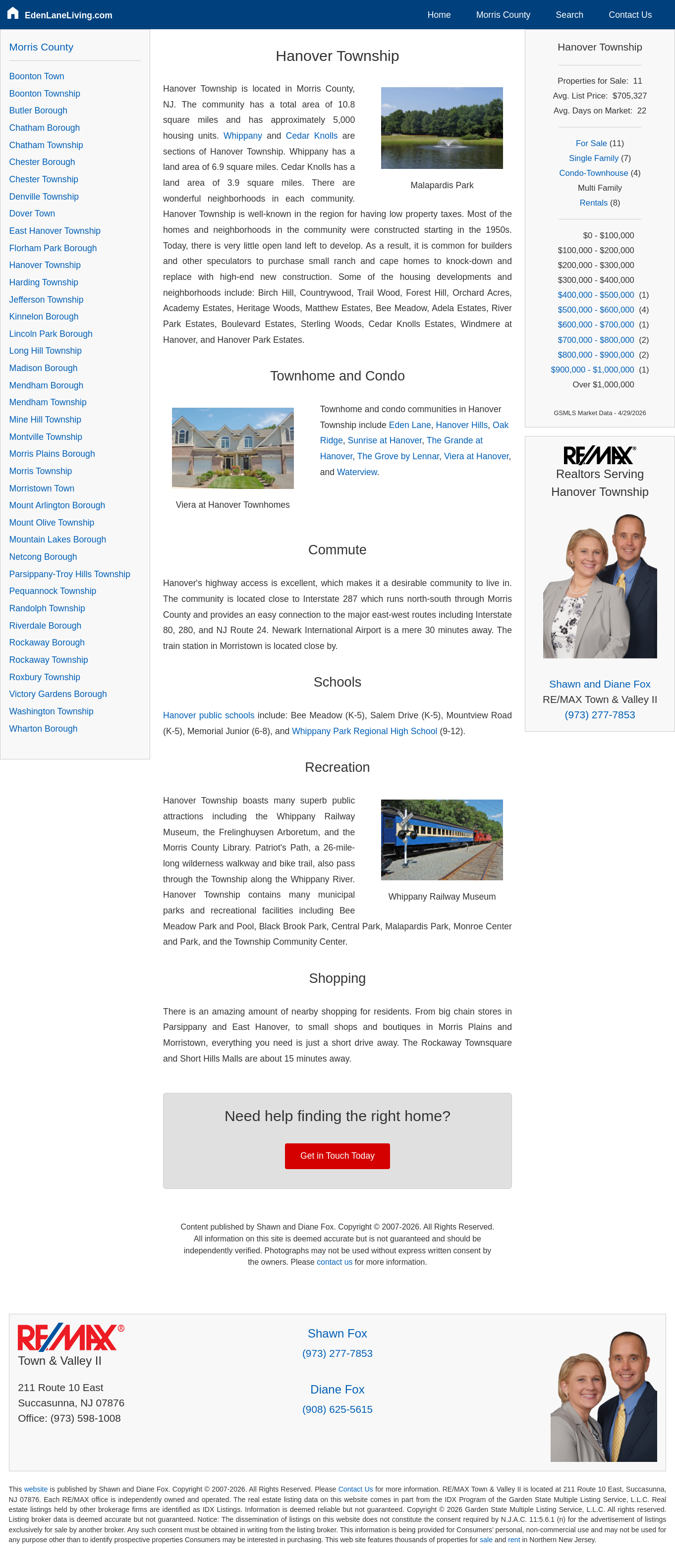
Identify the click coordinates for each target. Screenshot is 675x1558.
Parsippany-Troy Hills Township (69, 574)
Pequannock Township (53, 591)
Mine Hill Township (45, 420)
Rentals (594, 203)
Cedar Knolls (312, 136)
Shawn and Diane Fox (600, 684)
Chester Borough (42, 162)
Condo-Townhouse (593, 173)
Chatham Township (46, 145)
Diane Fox (337, 1389)
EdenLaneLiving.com (68, 15)
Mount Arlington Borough (57, 505)
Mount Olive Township (52, 523)
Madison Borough (43, 368)
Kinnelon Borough (44, 317)
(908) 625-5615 (337, 1409)
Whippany (243, 136)
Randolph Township (47, 608)
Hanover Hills (462, 425)
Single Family (594, 158)
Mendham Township (48, 402)
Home (439, 15)
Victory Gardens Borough (58, 694)
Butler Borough (38, 110)
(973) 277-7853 (600, 714)
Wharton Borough (43, 729)
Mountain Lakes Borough (58, 539)
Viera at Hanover (476, 456)
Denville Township (44, 197)
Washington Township (51, 711)
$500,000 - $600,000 (596, 310)
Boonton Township (44, 94)
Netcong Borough (43, 557)
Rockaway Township (48, 660)
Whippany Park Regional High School (364, 731)
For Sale (591, 143)
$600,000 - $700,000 (596, 324)
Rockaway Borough (47, 642)
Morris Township (40, 471)
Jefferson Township (46, 300)
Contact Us (630, 15)
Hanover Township (45, 265)
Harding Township (44, 282)
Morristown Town (42, 488)
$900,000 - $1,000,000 (592, 370)
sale (486, 1540)
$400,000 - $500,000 (596, 295)
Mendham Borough (46, 385)
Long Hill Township (45, 351)
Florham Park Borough (53, 248)
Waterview (357, 472)
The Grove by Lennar (398, 456)
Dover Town (32, 213)
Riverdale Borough (45, 626)
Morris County (503, 15)
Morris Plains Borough (52, 454)
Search (570, 15)
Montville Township (45, 437)
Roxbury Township (44, 677)
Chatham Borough (44, 128)
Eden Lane (410, 425)
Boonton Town (36, 76)
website (36, 1489)
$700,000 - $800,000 (596, 340)
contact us (334, 1262)
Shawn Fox (337, 1333)
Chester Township (44, 179)
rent (514, 1540)
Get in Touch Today (337, 1156)
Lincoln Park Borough (51, 334)
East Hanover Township (55, 231)
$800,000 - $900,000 (596, 355)
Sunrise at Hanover (385, 440)
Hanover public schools (209, 715)
